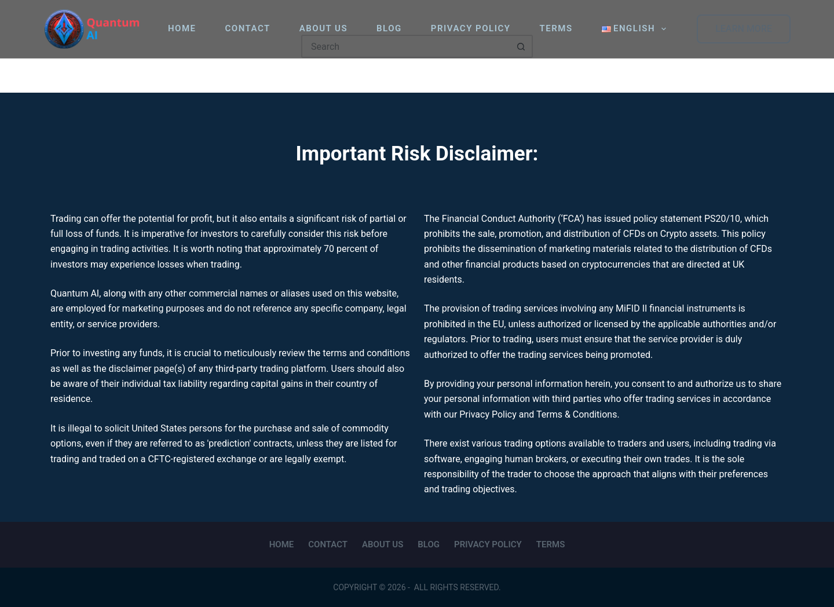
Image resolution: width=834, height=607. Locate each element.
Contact (247, 28)
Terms (556, 28)
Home (182, 28)
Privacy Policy (471, 28)
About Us (323, 28)
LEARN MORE (743, 28)
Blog (389, 28)
